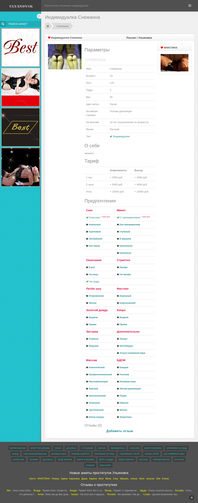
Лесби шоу (93, 288)
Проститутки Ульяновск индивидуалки (66, 5)
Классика (100, 217)
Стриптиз (123, 260)
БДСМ (121, 360)
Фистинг (123, 288)
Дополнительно (128, 331)
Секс (89, 210)
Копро (121, 310)
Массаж (91, 360)
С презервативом (135, 217)
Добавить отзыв (119, 431)
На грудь (94, 281)
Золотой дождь (97, 310)
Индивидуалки (121, 136)
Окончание (94, 260)
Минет (121, 210)
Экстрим (92, 331)
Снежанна (62, 26)
